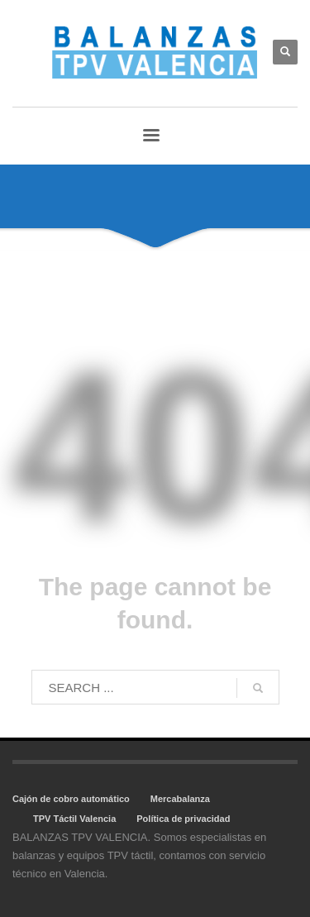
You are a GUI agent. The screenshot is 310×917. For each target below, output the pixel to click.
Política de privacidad (183, 819)
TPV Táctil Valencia (74, 819)
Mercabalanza (180, 799)
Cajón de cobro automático (71, 799)
